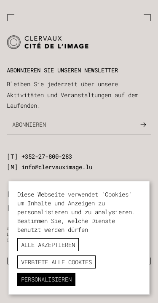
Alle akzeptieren (48, 245)
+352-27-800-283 (46, 156)
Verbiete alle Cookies (56, 262)
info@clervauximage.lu (56, 167)
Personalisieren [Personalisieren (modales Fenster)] (46, 279)
